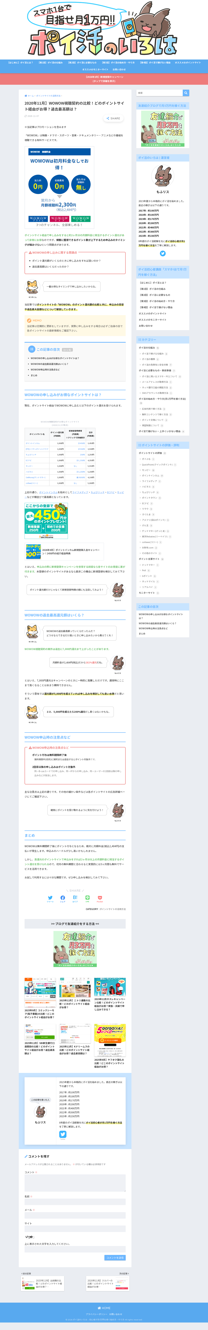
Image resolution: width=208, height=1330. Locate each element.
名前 (28, 1202)
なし (77, 466)
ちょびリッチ (31, 455)
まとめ (34, 376)
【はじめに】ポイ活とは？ (20, 62)
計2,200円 (82, 472)
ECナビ (29, 461)
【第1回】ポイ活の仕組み (50, 62)
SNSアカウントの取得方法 (157, 396)
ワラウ (147, 518)
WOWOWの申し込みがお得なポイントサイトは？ (57, 359)
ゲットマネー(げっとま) (156, 540)
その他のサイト (151, 562)
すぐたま (148, 523)
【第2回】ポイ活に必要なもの (81, 62)
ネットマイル (150, 591)
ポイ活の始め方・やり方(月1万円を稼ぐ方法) (162, 405)
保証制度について (153, 429)
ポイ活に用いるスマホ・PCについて (162, 380)
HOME (104, 1315)
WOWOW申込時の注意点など (46, 370)
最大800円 (82, 478)
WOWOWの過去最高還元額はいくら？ (51, 364)
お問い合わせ (119, 69)
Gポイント (149, 585)
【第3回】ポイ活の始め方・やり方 (118, 62)
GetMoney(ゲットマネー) (36, 478)
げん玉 (147, 534)
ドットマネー (150, 574)
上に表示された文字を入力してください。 (48, 1249)
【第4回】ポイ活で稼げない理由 (155, 62)
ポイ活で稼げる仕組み (155, 357)
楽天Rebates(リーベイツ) (157, 545)
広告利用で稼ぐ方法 (154, 413)
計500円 (83, 449)
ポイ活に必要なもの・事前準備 (158, 374)
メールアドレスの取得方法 (157, 385)
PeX (146, 580)
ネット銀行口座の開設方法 (157, 391)
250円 (84, 455)
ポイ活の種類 (150, 362)
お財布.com (150, 557)
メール (30, 1215)
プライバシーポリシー (96, 1321)
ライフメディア (81, 493)
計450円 (83, 444)
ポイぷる (148, 468)
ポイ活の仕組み (149, 351)
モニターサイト (149, 602)
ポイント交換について (155, 424)
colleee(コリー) (32, 483)
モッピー (29, 466)
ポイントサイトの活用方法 (112, 909)
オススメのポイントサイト (188, 62)
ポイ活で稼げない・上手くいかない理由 (161, 438)
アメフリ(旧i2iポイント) (156, 529)
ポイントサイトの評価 (153, 462)
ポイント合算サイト (152, 568)
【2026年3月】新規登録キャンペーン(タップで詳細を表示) (104, 79)
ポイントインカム (33, 444)
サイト (28, 1229)
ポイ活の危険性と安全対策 (157, 368)
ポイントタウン (151, 507)
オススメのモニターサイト (95, 69)
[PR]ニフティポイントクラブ (38, 449)
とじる (67, 350)
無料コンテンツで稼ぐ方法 (157, 418)
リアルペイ (149, 596)
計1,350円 (82, 461)
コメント (31, 1178)
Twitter (62, 1145)
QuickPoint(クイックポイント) (159, 473)
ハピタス (29, 472)
